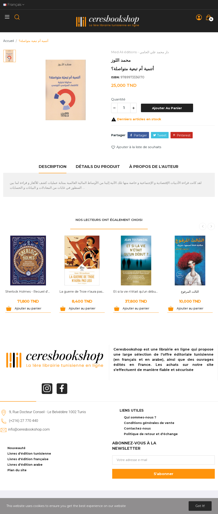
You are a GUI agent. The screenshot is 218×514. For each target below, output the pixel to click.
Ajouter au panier (167, 108)
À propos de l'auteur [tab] (153, 166)
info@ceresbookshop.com (29, 429)
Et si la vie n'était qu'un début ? (136, 292)
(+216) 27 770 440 (23, 420)
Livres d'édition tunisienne (29, 453)
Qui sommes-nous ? (140, 417)
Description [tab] (52, 166)
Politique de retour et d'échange (151, 434)
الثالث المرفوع (190, 292)
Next (211, 226)
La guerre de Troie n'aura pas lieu (82, 292)
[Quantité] (124, 108)
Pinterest (184, 135)
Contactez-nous (137, 428)
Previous (202, 226)
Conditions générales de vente (149, 423)
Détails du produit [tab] (98, 166)
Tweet (161, 135)
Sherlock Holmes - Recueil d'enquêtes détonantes (28, 292)
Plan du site (17, 470)
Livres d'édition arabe (25, 465)
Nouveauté (16, 448)
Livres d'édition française (28, 459)
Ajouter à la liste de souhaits (136, 147)
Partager (140, 135)
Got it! (200, 506)
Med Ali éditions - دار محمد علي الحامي (140, 52)
